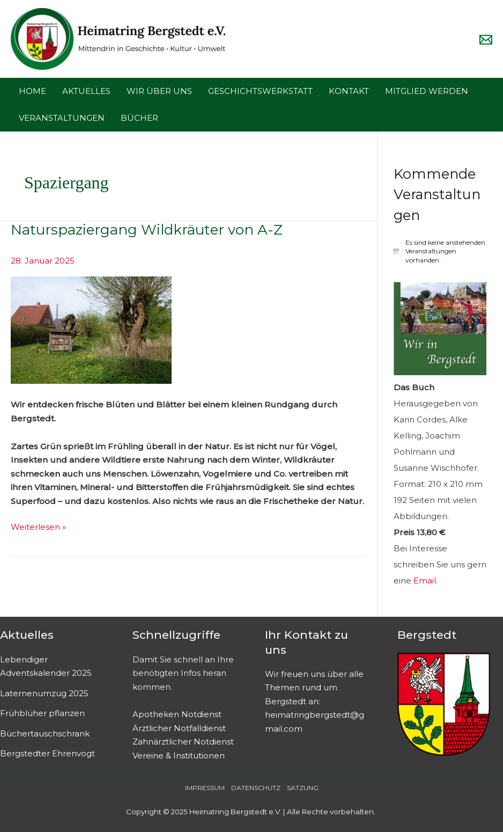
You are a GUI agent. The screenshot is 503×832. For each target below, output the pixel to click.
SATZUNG (303, 788)
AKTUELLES (86, 91)
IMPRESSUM (205, 788)
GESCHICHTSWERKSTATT (260, 91)
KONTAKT (349, 91)
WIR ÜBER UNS (159, 91)
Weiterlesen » (38, 526)
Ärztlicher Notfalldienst (179, 728)
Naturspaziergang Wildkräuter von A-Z (147, 229)
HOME (32, 91)
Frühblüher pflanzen (42, 713)
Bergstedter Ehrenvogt (47, 753)
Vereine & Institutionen (178, 755)
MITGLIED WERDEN (426, 91)
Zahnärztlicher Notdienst (183, 741)
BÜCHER (139, 118)
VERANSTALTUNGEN (62, 118)
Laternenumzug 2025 (44, 693)
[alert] (440, 251)
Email (424, 580)
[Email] (485, 39)
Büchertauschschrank (45, 733)
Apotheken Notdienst (176, 714)
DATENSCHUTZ (255, 788)
